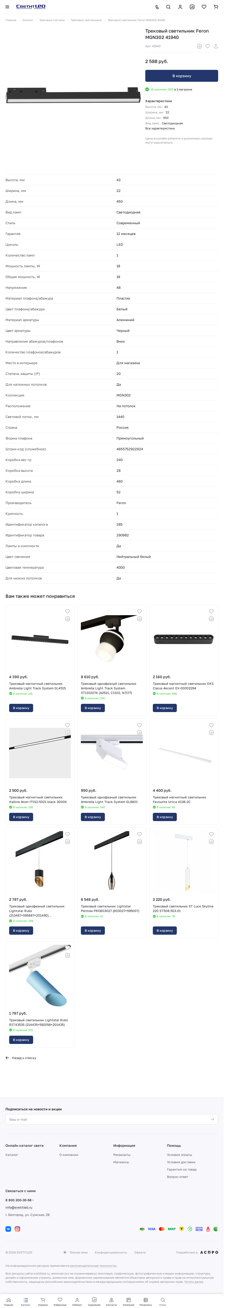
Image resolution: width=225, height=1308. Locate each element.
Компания (68, 1145)
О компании (68, 1155)
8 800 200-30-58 (18, 1200)
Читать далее (194, 1281)
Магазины (121, 1162)
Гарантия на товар (182, 1169)
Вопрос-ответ (177, 1177)
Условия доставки (181, 1162)
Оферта (140, 1252)
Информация (124, 1145)
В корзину (181, 76)
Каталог (11, 1155)
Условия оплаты (179, 1155)
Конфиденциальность (111, 1252)
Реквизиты (121, 1155)
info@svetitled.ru (18, 1207)
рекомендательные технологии (93, 1265)
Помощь (174, 1145)
